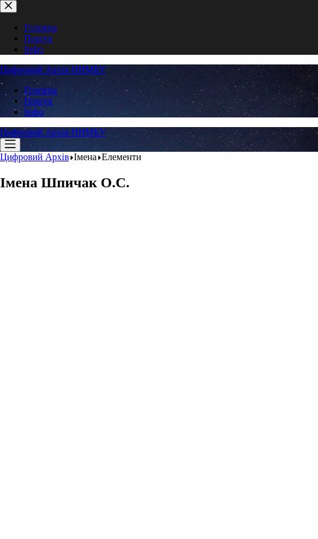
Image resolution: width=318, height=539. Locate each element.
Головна (40, 90)
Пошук (38, 101)
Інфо (33, 112)
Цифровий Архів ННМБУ (53, 69)
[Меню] (10, 145)
